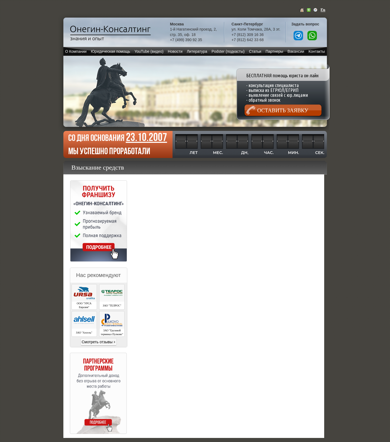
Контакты (316, 51)
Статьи (255, 51)
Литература (197, 51)
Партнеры (274, 51)
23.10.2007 (146, 137)
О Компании (75, 51)
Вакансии (295, 51)
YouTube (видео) (148, 51)
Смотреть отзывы (97, 342)
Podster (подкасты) (228, 51)
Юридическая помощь (110, 51)
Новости (175, 51)
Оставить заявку (282, 110)
